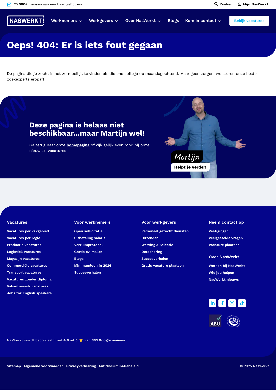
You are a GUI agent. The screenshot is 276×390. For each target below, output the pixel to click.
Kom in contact (200, 20)
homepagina (78, 145)
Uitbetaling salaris (89, 238)
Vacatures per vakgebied (28, 231)
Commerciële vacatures (27, 265)
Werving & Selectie (157, 245)
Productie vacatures (24, 245)
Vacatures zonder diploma (29, 279)
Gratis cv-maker (88, 252)
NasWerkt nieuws (224, 279)
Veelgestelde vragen (226, 238)
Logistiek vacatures (24, 252)
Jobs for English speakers (29, 293)
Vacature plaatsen (224, 245)
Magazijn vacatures (23, 259)
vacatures (57, 150)
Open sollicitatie (88, 231)
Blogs (173, 20)
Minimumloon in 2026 (92, 265)
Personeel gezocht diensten (165, 231)
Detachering (151, 252)
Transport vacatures (24, 272)
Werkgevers (101, 20)
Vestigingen (219, 231)
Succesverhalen (88, 272)
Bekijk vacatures (249, 21)
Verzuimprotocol (88, 245)
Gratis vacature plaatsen (162, 265)
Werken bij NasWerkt (227, 266)
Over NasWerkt (140, 20)
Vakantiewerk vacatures (27, 286)
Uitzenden (149, 238)
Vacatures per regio (23, 238)
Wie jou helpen (221, 273)
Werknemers (64, 20)
